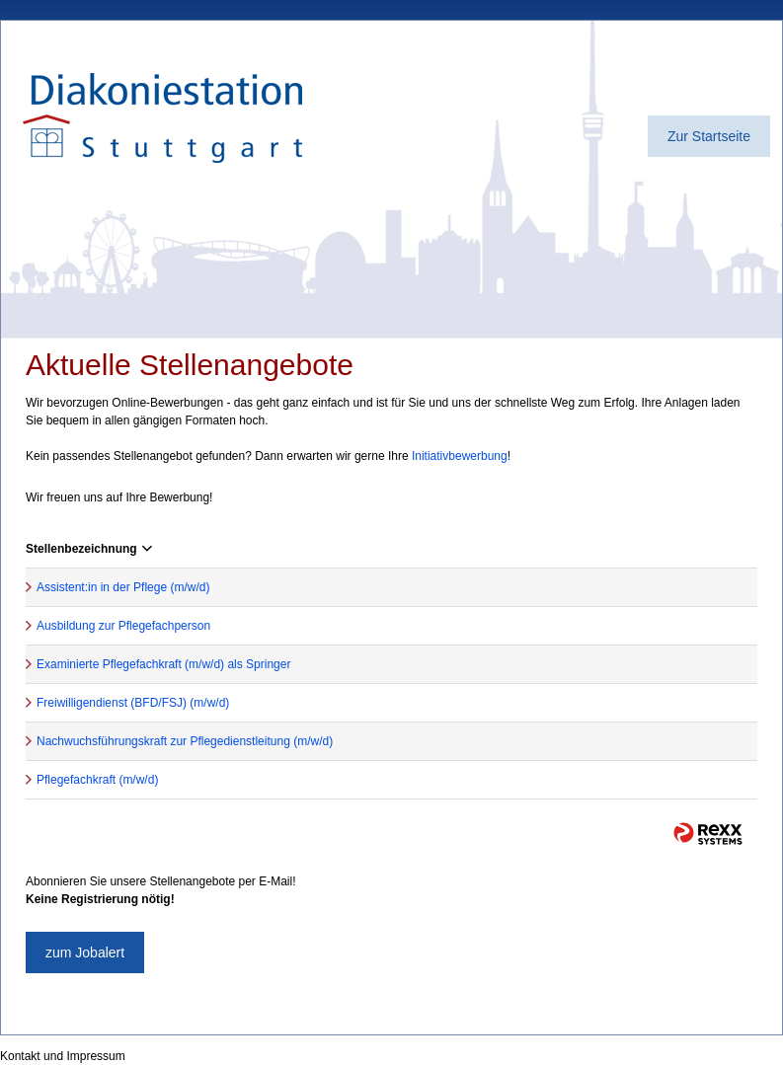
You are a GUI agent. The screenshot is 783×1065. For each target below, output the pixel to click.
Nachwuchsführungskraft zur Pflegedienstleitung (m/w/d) (185, 741)
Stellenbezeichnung (89, 549)
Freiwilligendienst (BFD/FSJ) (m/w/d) (133, 703)
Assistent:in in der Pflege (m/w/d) (123, 587)
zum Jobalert (84, 952)
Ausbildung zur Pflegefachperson (123, 626)
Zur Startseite (708, 136)
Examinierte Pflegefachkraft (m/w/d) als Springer (163, 664)
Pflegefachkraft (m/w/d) (97, 780)
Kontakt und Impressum (62, 1056)
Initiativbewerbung (460, 456)
